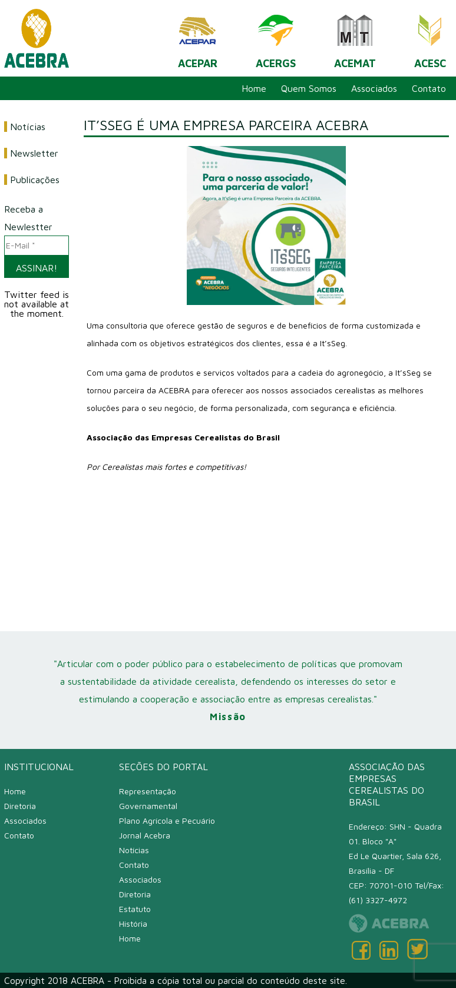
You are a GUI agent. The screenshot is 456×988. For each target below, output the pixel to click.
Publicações (35, 179)
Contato (429, 88)
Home (254, 88)
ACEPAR (197, 37)
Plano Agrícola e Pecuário (167, 820)
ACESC (430, 37)
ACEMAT (355, 37)
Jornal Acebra (144, 835)
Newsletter (34, 153)
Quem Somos (308, 88)
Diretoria (20, 806)
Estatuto (135, 909)
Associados (374, 88)
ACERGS (276, 37)
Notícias (27, 126)
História (133, 924)
